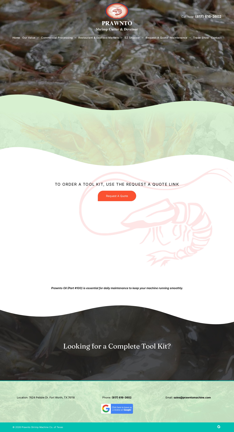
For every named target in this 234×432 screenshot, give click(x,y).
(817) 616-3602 (208, 16)
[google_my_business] (218, 427)
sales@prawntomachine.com (192, 397)
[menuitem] (16, 37)
